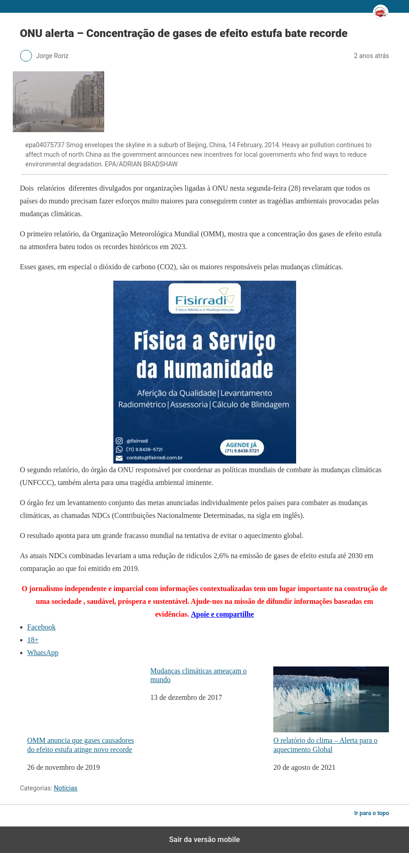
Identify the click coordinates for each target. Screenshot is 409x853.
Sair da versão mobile (204, 839)
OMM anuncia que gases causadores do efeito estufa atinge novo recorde (85, 709)
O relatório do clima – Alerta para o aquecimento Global (331, 709)
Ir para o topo (371, 813)
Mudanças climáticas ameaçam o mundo (198, 675)
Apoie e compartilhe (222, 614)
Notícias (66, 788)
